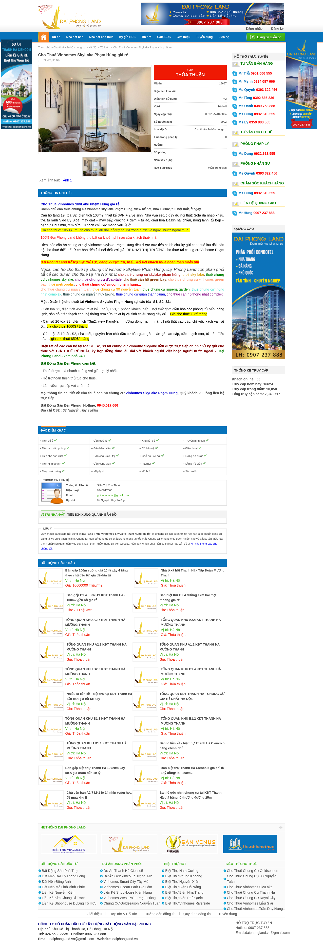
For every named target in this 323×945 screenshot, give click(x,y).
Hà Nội (93, 47)
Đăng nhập (254, 28)
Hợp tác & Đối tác (123, 914)
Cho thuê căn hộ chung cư (70, 47)
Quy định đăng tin (197, 914)
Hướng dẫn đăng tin (160, 914)
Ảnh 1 (67, 180)
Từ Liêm (105, 47)
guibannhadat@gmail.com (113, 495)
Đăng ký (277, 28)
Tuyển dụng (228, 914)
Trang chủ (44, 47)
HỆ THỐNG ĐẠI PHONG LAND (63, 827)
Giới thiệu (94, 914)
